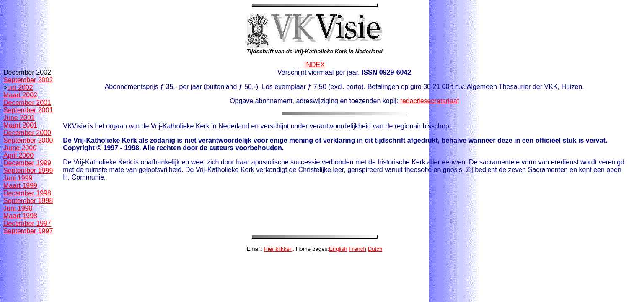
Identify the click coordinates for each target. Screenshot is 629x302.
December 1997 (27, 223)
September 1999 (28, 170)
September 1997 (28, 230)
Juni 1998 (17, 208)
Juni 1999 (17, 178)
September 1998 (28, 200)
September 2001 (28, 110)
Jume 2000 (19, 147)
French (357, 249)
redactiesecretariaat (428, 100)
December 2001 (27, 102)
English (338, 249)
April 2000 (18, 155)
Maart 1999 (20, 185)
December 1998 (27, 193)
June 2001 (19, 117)
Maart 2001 (20, 125)
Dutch (375, 249)
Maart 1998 (20, 215)
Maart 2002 (20, 95)
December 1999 (27, 163)
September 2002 (28, 79)
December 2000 (27, 132)
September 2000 (28, 140)
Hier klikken (278, 249)
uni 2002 (20, 87)
